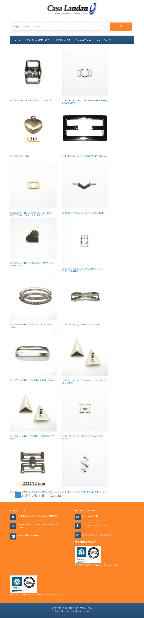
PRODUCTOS (63, 39)
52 (53, 495)
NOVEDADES (83, 39)
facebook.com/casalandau (96, 525)
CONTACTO (104, 39)
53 (59, 495)
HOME (16, 39)
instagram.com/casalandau (96, 534)
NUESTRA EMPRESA (37, 39)
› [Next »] (63, 495)
